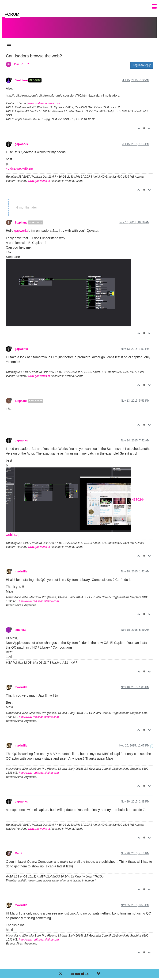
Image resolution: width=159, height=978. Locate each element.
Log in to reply (142, 60)
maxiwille (21, 566)
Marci (18, 848)
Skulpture (21, 75)
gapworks (21, 139)
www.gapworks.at (39, 176)
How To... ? (20, 59)
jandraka (20, 625)
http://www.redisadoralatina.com (39, 596)
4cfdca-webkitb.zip (19, 164)
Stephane (21, 217)
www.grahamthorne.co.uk (44, 98)
